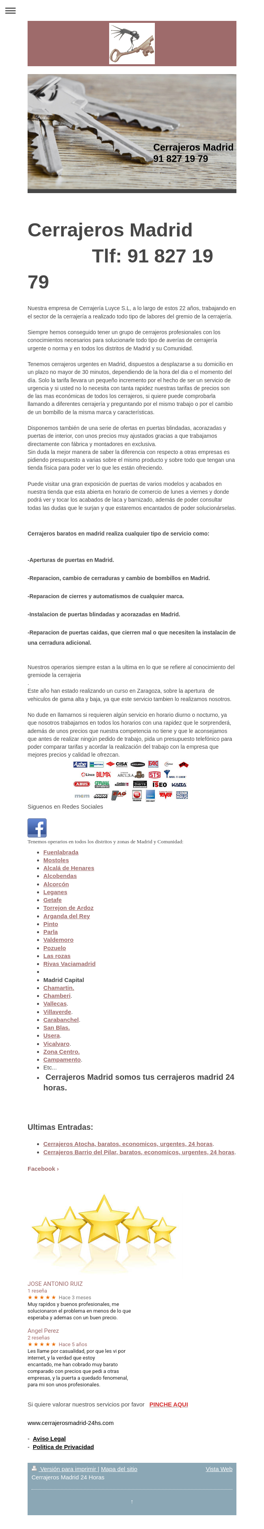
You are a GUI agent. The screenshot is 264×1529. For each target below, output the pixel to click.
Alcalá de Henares (68, 868)
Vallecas (55, 1003)
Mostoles (56, 860)
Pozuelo (54, 948)
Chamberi (57, 995)
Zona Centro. (61, 1051)
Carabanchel (61, 1019)
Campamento (62, 1059)
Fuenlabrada (60, 852)
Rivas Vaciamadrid (69, 963)
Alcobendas (60, 875)
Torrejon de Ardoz (68, 907)
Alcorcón (56, 884)
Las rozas (57, 955)
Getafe (52, 900)
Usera (51, 1035)
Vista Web (219, 1469)
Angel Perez (43, 1330)
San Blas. (56, 1027)
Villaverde (57, 1011)
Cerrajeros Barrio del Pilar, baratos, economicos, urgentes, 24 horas (138, 1152)
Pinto (50, 924)
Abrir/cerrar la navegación (132, 10)
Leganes (55, 892)
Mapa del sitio (119, 1469)
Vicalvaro (56, 1043)
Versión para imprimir (65, 1469)
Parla (50, 931)
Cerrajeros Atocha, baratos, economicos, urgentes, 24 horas (128, 1143)
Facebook (41, 1168)
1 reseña (37, 1291)
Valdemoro (58, 939)
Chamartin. (58, 987)
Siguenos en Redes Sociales (65, 806)
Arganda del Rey (66, 916)
